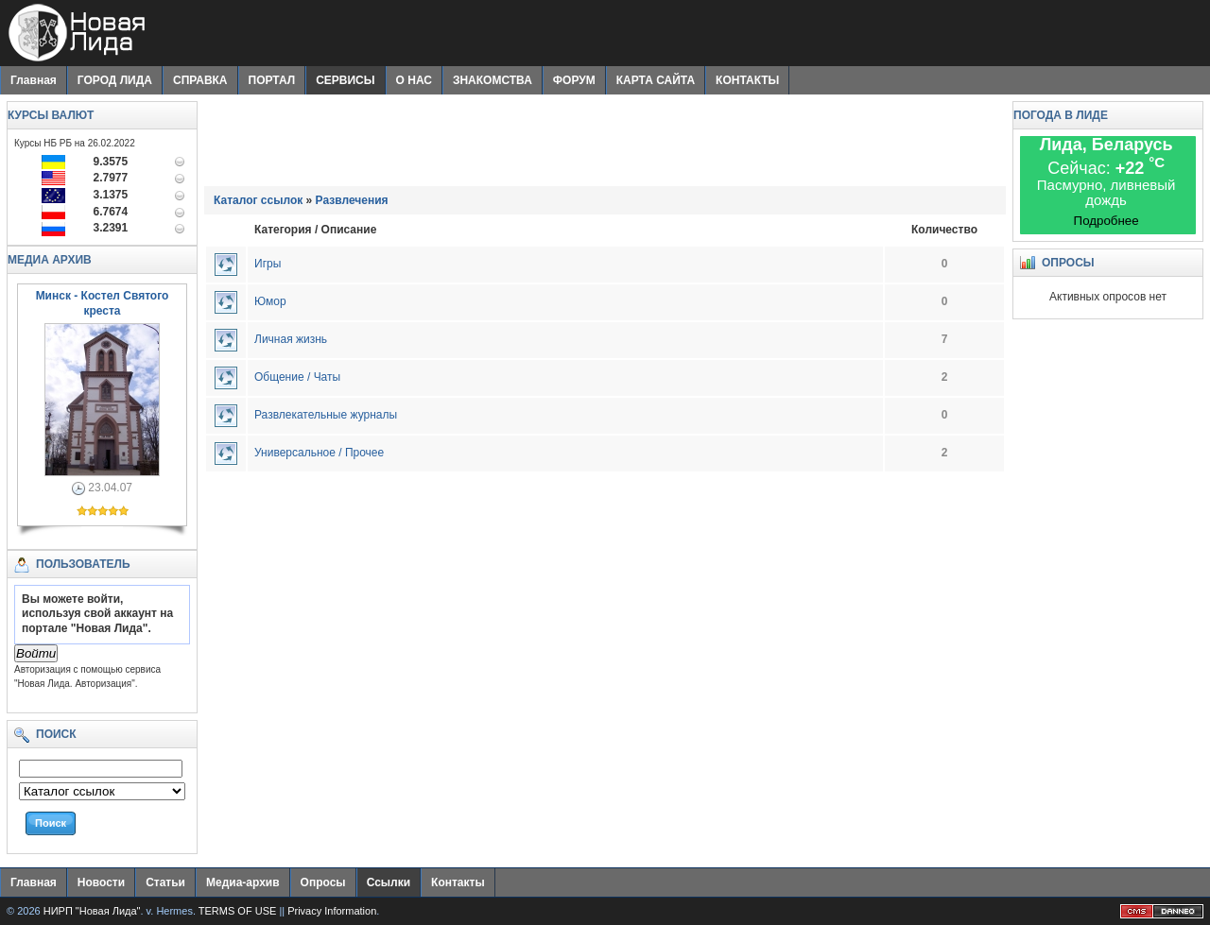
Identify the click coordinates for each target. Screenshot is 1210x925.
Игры (267, 263)
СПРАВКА (200, 80)
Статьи (165, 882)
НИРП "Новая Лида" (92, 910)
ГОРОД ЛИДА (115, 80)
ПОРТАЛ (272, 80)
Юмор (270, 301)
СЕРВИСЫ (345, 80)
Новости (101, 882)
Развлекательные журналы (325, 414)
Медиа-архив (243, 882)
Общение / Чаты (297, 377)
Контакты (458, 882)
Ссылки (388, 882)
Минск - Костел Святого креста (102, 303)
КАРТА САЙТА (655, 80)
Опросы (323, 882)
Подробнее (1106, 221)
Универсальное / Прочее (319, 452)
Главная (33, 80)
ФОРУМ (574, 80)
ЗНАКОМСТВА (492, 80)
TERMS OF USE (238, 910)
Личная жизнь (290, 339)
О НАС (414, 80)
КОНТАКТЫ (747, 80)
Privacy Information (331, 910)
